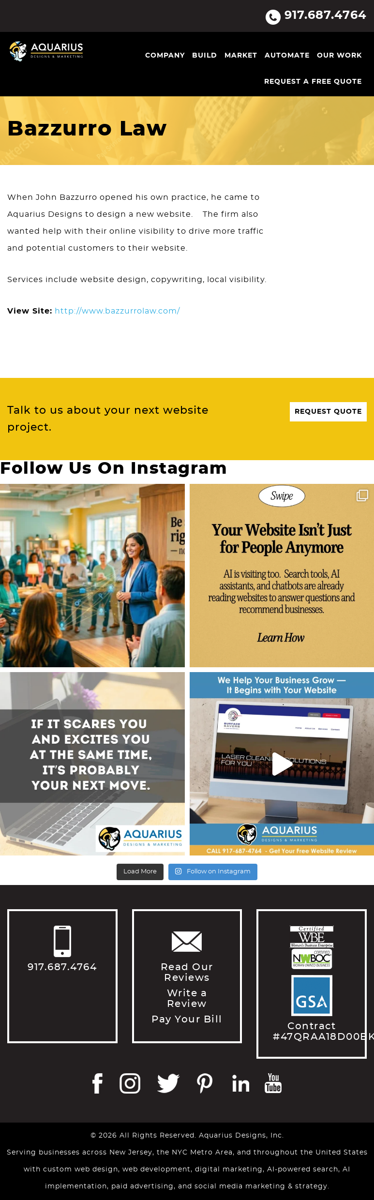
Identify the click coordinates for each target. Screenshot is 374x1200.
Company (165, 55)
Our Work (339, 55)
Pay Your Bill (187, 1019)
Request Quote (328, 411)
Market (240, 55)
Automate (287, 55)
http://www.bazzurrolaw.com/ (117, 311)
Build (204, 55)
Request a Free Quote (313, 81)
